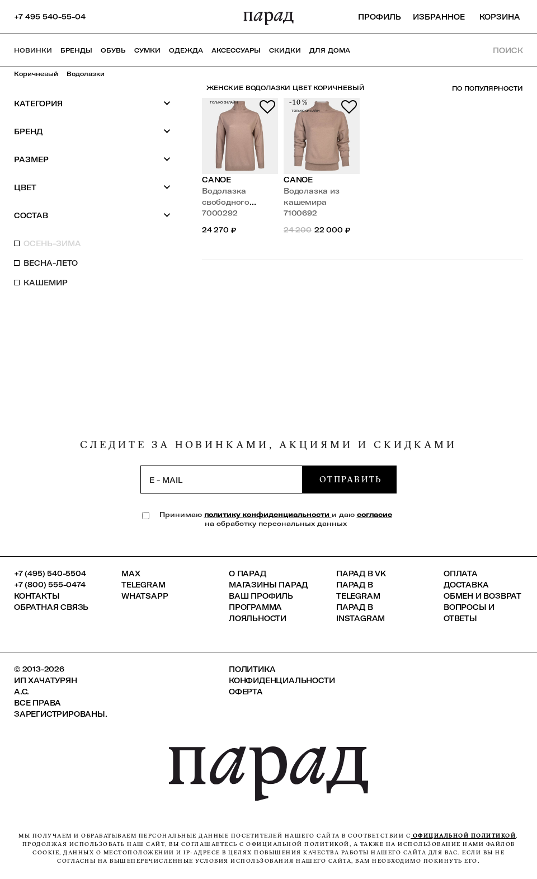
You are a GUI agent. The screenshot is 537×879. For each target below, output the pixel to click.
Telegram (143, 584)
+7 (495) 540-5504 (50, 573)
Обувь (113, 50)
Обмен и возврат (482, 595)
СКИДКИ (285, 50)
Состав (92, 215)
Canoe (216, 179)
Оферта (246, 691)
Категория (92, 103)
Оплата (461, 573)
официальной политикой (463, 835)
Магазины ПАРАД (268, 584)
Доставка (466, 584)
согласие (374, 514)
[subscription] (221, 479)
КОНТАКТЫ (36, 595)
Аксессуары (236, 50)
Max (130, 573)
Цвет (92, 187)
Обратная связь (51, 607)
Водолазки (86, 74)
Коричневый (36, 74)
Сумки (147, 50)
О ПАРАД (247, 573)
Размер (92, 159)
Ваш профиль (261, 595)
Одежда (186, 50)
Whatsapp (144, 595)
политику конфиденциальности (268, 514)
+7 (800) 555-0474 (50, 584)
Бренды (76, 50)
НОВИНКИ (33, 50)
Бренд (92, 131)
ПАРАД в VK (361, 573)
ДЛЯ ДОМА (329, 50)
